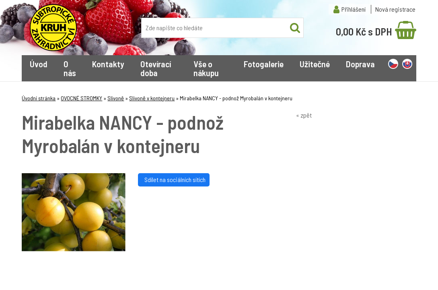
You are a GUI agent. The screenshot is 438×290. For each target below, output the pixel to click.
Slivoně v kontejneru (152, 98)
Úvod (38, 63)
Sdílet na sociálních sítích (174, 179)
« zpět (304, 115)
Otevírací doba (155, 68)
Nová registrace (395, 9)
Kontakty (108, 63)
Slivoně (115, 98)
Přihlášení (353, 9)
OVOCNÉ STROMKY (81, 98)
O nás (70, 68)
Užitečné (315, 63)
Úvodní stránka (39, 98)
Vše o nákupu (206, 68)
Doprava (360, 63)
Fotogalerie (264, 63)
